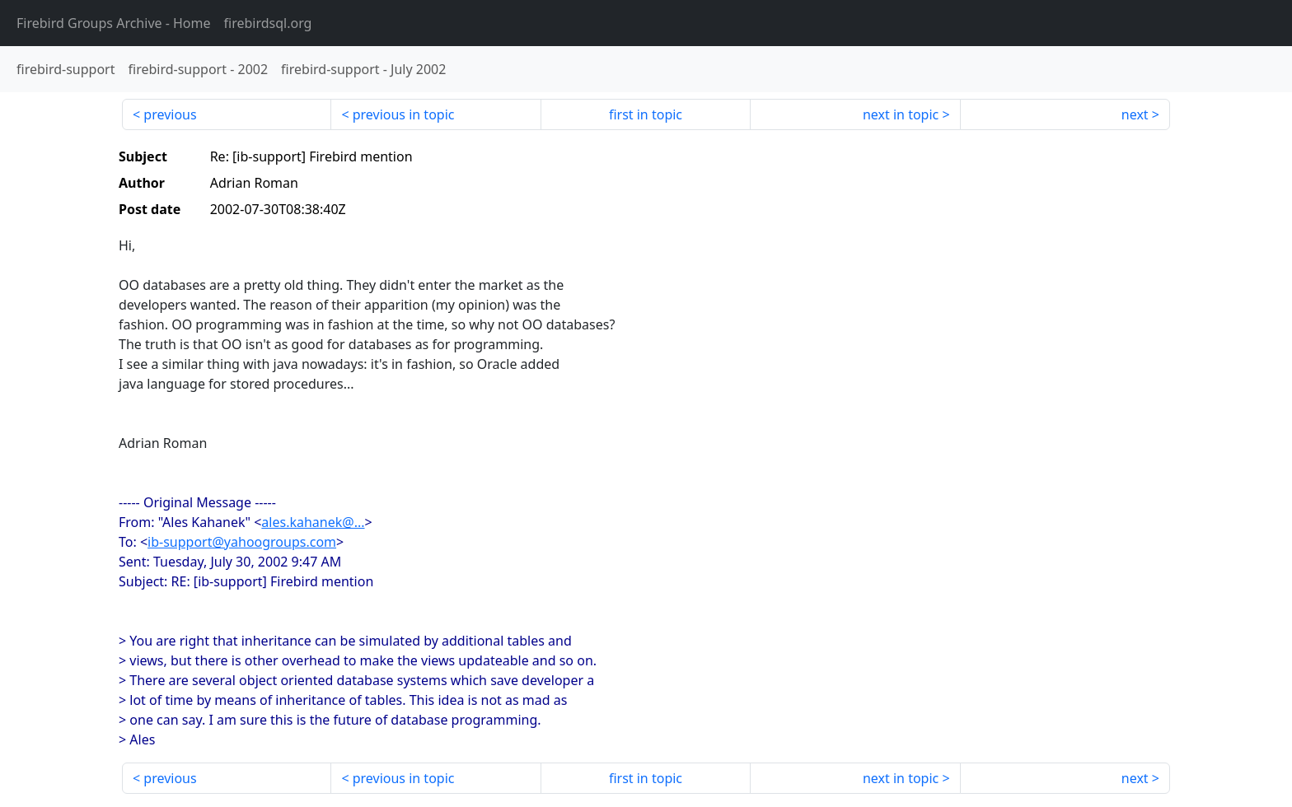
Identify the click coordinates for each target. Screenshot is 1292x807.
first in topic (645, 114)
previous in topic (404, 114)
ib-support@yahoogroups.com (241, 542)
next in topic (901, 114)
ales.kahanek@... (312, 522)
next (1135, 114)
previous (169, 114)
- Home (113, 23)
